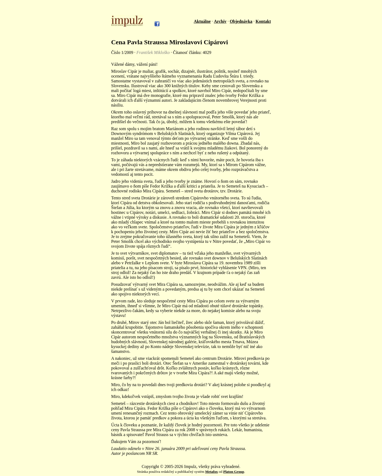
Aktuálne (202, 21)
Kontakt (263, 21)
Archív (220, 21)
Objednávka (241, 21)
